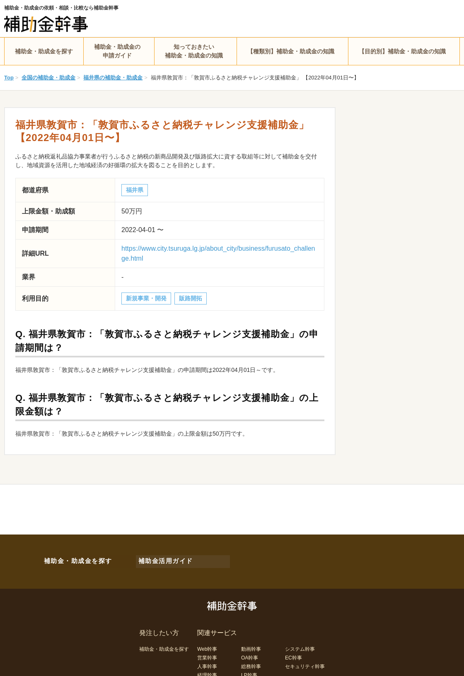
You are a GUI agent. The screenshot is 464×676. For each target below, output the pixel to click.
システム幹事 (300, 645)
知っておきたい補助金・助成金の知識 (194, 51)
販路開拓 (190, 298)
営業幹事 (207, 654)
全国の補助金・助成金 (48, 77)
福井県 (134, 190)
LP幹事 (249, 671)
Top (9, 77)
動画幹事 (251, 645)
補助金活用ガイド (161, 559)
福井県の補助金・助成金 (113, 77)
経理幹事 (207, 671)
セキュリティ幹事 (305, 663)
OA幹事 (249, 654)
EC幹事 (293, 654)
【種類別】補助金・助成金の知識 (290, 51)
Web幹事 (207, 645)
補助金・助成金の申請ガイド (117, 51)
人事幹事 (207, 663)
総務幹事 (251, 663)
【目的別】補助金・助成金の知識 (402, 51)
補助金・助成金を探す (44, 51)
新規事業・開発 (146, 298)
